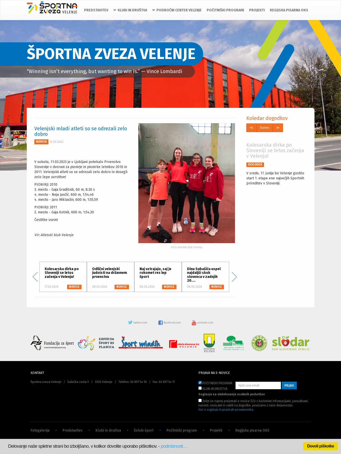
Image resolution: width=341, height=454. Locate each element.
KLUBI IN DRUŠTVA (212, 388)
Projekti (216, 430)
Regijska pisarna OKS (252, 430)
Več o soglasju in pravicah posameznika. (226, 409)
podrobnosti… (174, 446)
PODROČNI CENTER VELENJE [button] (177, 10)
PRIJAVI (289, 385)
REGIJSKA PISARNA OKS (289, 10)
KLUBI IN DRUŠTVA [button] (130, 10)
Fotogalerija (40, 430)
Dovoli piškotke (320, 446)
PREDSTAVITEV (96, 10)
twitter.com (138, 322)
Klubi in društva (108, 430)
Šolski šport (143, 430)
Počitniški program (181, 430)
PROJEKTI (257, 10)
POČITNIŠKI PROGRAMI (225, 10)
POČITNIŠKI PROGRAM (215, 383)
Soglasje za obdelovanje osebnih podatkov (231, 394)
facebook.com (169, 322)
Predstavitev (72, 430)
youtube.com (202, 322)
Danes (265, 127)
